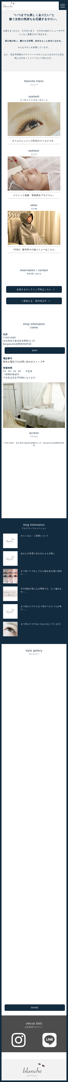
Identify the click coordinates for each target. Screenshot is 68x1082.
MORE (34, 1007)
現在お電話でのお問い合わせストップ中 (24, 361)
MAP (35, 350)
